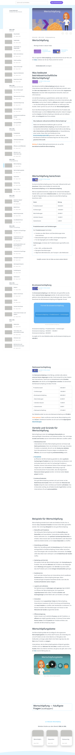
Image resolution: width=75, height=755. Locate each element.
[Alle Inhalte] (66, 2)
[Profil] (70, 2)
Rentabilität (37, 457)
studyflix (10, 2)
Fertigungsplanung (50, 37)
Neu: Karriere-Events (56, 2)
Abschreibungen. (37, 422)
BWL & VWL (41, 37)
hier (35, 651)
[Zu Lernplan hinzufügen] (62, 33)
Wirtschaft (34, 37)
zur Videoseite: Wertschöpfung (52, 721)
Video (35, 60)
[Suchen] (46, 2)
